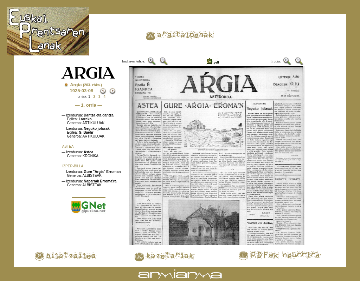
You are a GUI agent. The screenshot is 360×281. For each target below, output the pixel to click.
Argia (86, 84)
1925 (75, 90)
